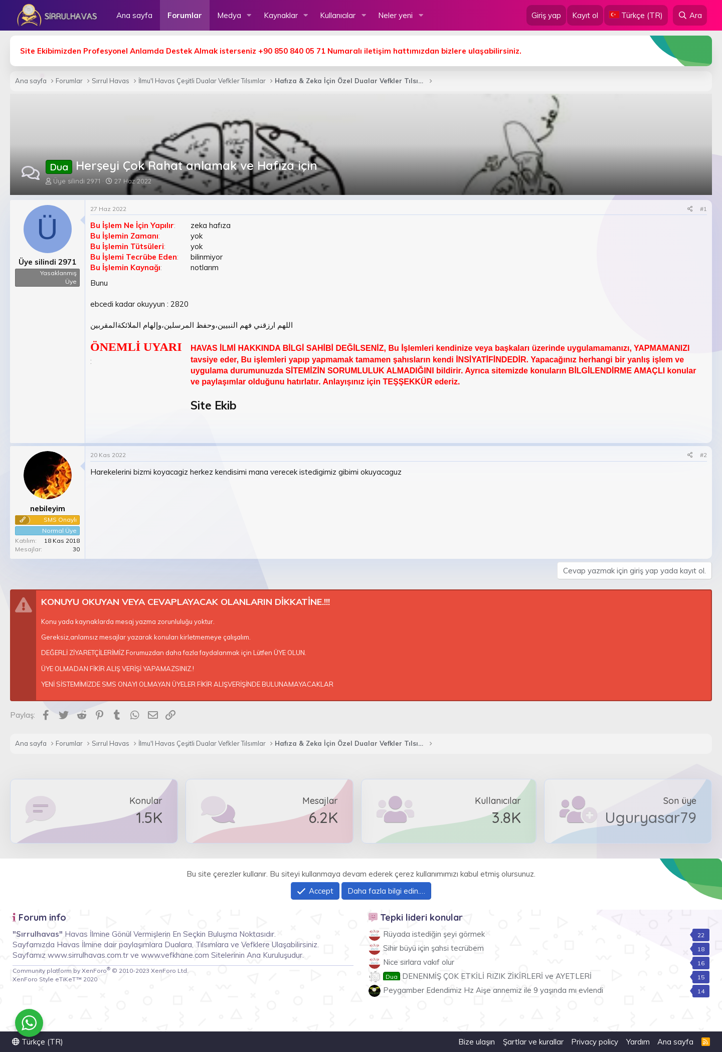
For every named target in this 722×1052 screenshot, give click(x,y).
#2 (703, 455)
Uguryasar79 (650, 817)
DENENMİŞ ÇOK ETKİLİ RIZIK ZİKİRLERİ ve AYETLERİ (487, 976)
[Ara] (690, 15)
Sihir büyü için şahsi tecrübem (433, 948)
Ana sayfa (134, 15)
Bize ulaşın (476, 1041)
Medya (229, 15)
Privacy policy (594, 1041)
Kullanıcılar (337, 15)
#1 (703, 209)
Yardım (638, 1041)
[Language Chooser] (636, 15)
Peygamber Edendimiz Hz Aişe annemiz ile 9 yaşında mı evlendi (493, 990)
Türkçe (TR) (37, 1041)
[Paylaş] (690, 209)
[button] (249, 15)
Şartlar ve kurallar (533, 1041)
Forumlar (184, 15)
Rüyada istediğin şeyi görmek (434, 934)
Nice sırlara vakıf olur (418, 962)
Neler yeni (395, 15)
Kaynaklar (281, 15)
